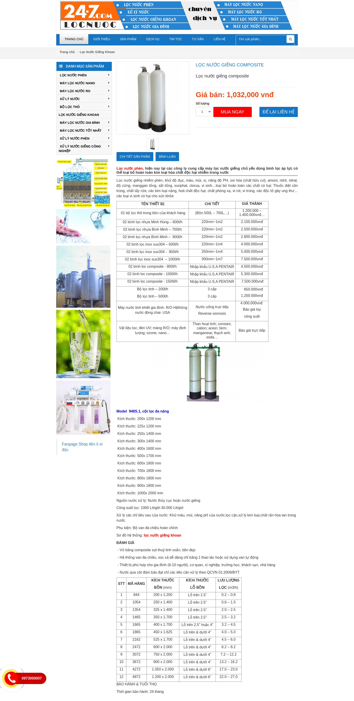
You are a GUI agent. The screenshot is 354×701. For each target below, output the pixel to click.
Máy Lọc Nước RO (84, 90)
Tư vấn (198, 39)
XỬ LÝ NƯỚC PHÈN (84, 138)
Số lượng (202, 103)
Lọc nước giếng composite (230, 64)
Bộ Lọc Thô (84, 106)
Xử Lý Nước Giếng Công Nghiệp (84, 148)
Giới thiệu (101, 39)
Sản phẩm (128, 39)
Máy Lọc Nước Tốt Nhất (84, 130)
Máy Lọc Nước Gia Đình (84, 122)
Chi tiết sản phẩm (135, 156)
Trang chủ (74, 39)
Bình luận (167, 156)
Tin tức (175, 39)
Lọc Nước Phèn (84, 75)
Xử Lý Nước (84, 98)
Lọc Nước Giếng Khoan (97, 52)
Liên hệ (220, 39)
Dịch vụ (153, 39)
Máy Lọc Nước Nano (84, 82)
